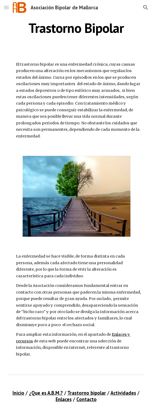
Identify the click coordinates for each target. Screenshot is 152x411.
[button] (6, 7)
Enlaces (64, 399)
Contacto (86, 399)
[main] (76, 28)
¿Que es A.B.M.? (46, 393)
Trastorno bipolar (86, 393)
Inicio (18, 393)
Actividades (123, 393)
